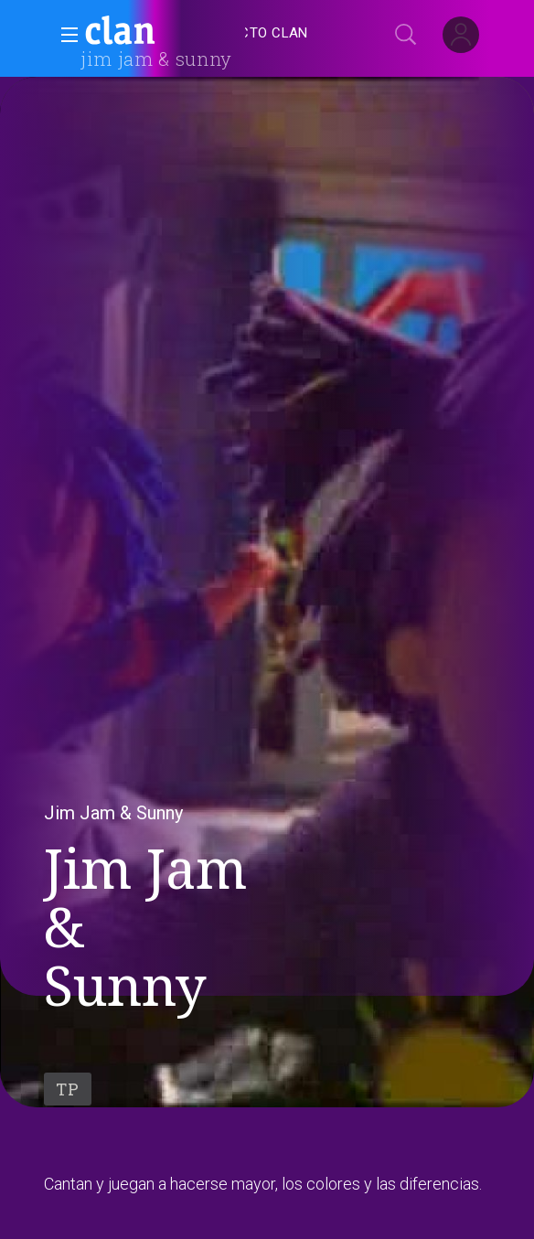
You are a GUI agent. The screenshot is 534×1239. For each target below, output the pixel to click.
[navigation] (287, 33)
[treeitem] (258, 33)
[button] (64, 35)
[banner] (164, 33)
